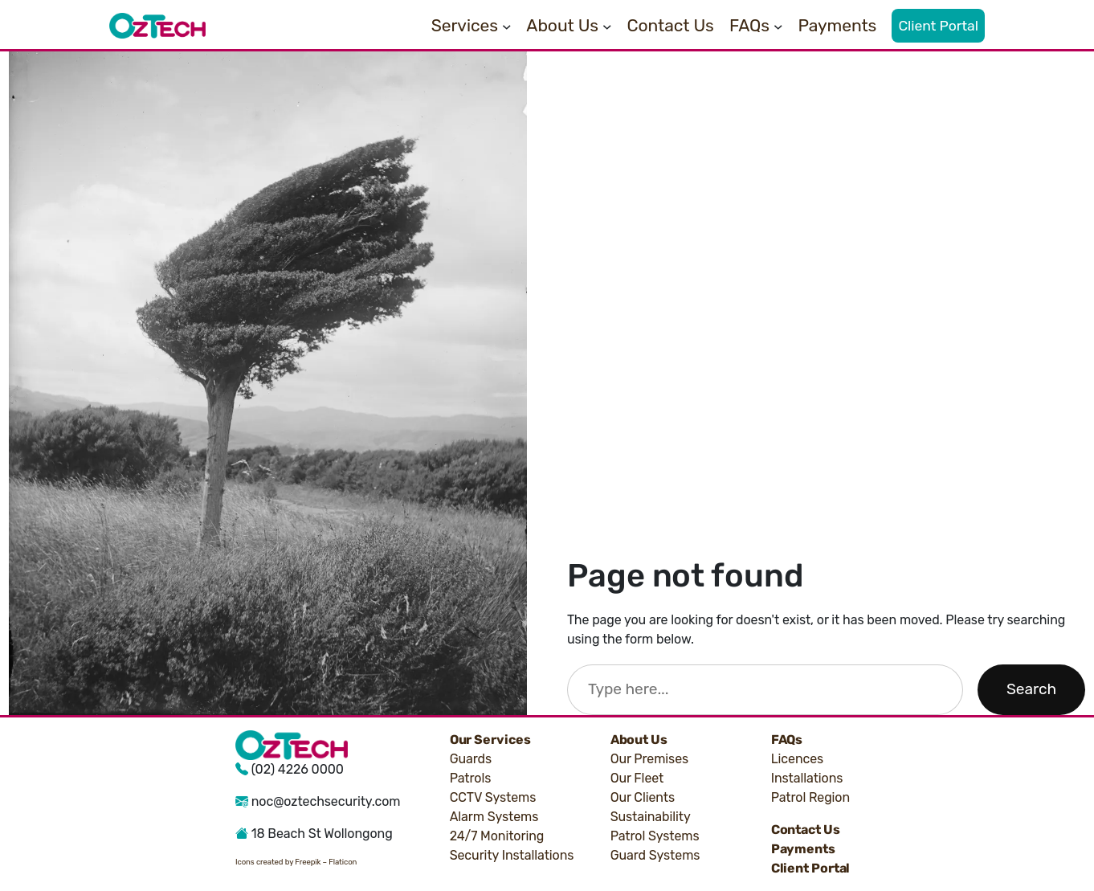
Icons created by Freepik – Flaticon (296, 861)
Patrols (471, 778)
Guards (471, 758)
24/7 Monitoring (497, 836)
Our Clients (642, 797)
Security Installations (512, 855)
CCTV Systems (493, 797)
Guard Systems (655, 855)
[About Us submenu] (607, 26)
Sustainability (650, 816)
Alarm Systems (494, 816)
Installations (807, 778)
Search (1031, 689)
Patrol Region (810, 797)
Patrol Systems (655, 836)
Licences (797, 758)
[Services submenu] (507, 26)
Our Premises (649, 758)
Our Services (490, 739)
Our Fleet (637, 778)
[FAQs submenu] (778, 26)
